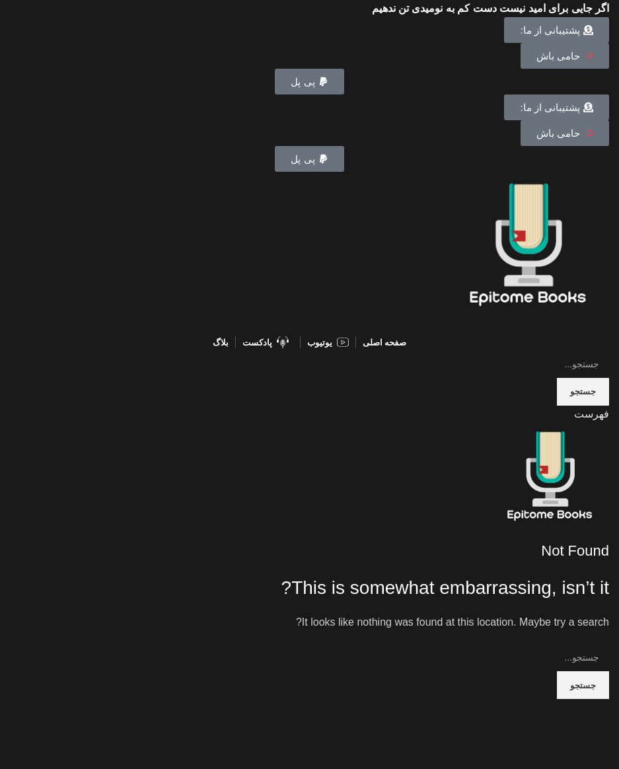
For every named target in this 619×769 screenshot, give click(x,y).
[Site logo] (528, 251)
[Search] (309, 364)
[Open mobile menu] (591, 414)
